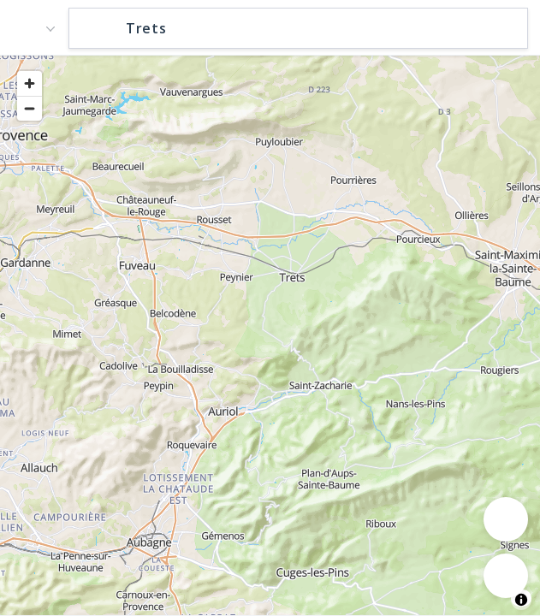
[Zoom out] (29, 108)
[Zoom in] (29, 83)
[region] (270, 334)
